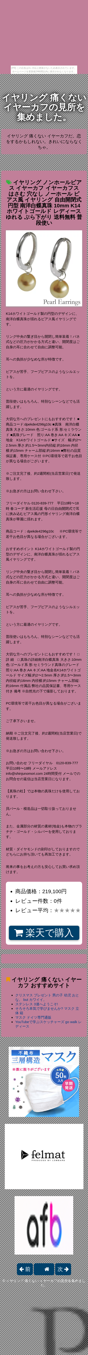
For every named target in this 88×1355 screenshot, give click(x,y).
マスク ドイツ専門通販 (33, 1017)
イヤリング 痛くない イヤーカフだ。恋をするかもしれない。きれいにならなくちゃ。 (44, 142)
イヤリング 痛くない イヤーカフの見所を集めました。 (44, 107)
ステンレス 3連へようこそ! (36, 1004)
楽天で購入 (44, 932)
